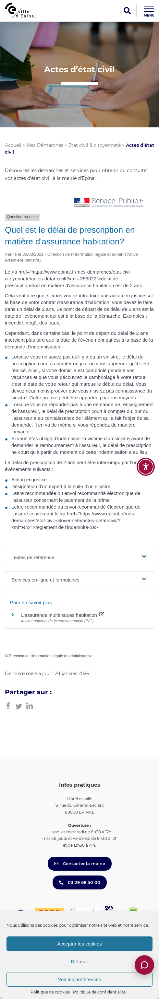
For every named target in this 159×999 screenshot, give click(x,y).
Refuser (79, 961)
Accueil (13, 145)
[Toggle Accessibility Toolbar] (145, 466)
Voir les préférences (79, 979)
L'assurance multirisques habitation (62, 615)
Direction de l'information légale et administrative (50, 656)
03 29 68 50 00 (79, 882)
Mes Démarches (45, 145)
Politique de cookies (50, 992)
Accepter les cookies (79, 943)
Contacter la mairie (79, 863)
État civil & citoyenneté (94, 145)
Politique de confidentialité (99, 992)
